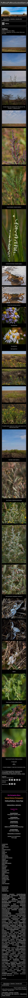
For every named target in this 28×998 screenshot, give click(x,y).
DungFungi (17, 920)
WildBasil (24, 970)
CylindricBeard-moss (15, 918)
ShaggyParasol (4, 956)
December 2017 (5, 886)
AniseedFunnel (14, 895)
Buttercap (4, 908)
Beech (13, 898)
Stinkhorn (13, 963)
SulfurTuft (8, 964)
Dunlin (24, 920)
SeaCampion (11, 954)
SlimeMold (11, 957)
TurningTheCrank (14, 821)
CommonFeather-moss (21, 913)
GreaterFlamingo (14, 926)
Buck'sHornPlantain (15, 906)
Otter (3, 942)
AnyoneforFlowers (14, 813)
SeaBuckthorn (5, 954)
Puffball (17, 947)
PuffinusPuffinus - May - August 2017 (11, 994)
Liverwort (24, 936)
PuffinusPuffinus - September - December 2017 (12, 19)
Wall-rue (10, 969)
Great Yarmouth (5, 856)
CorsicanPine (15, 916)
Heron (11, 932)
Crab (14, 772)
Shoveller (16, 956)
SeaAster (10, 772)
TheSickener (19, 966)
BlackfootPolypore (12, 901)
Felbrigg (3, 853)
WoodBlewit (24, 972)
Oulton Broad (4, 865)
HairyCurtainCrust (5, 932)
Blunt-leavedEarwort (21, 902)
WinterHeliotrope (14, 972)
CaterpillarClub (22, 908)
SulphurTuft (13, 964)
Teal (9, 966)
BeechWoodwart (22, 898)
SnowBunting (16, 959)
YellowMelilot (4, 975)
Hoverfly (10, 933)
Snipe (10, 959)
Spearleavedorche (18, 771)
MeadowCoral (23, 937)
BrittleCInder (23, 904)
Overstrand (4, 867)
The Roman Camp (5, 879)
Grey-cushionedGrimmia (13, 929)
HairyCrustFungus (22, 930)
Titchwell (3, 882)
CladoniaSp (14, 909)
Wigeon (19, 970)
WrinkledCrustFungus (7, 973)
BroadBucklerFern (6, 905)
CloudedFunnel (22, 909)
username (4, 781)
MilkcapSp (12, 939)
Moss (24, 939)
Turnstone (17, 967)
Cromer (3, 851)
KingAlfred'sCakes (12, 935)
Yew (13, 975)
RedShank (4, 950)
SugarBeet (4, 964)
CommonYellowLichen (6, 916)
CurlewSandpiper (5, 918)
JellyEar (24, 933)
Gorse (24, 925)
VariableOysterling (5, 969)
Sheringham (4, 871)
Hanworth (4, 859)
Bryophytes (5, 906)
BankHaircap (23, 896)
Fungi (20, 923)
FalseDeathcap (22, 922)
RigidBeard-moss (11, 950)
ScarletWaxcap (13, 953)
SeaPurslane (17, 772)
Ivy (16, 933)
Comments (4, 776)
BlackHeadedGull (21, 901)
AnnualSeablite (5, 772)
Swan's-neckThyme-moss (21, 964)
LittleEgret (13, 936)
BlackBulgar (4, 901)
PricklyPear (13, 947)
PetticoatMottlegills (5, 944)
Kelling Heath (4, 861)
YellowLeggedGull (23, 973)
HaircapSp (12, 930)
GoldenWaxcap (13, 925)
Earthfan (10, 922)
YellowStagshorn (9, 975)
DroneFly (10, 920)
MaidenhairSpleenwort (6, 937)
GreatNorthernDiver (9, 928)
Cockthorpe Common (6, 849)
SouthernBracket (6, 960)
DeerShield (23, 919)
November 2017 (5, 888)
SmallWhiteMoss (5, 959)
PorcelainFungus (6, 947)
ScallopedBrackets (5, 953)
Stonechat (18, 963)
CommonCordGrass (6, 773)
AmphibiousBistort (6, 895)
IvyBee (20, 933)
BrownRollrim (23, 905)
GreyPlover (4, 930)
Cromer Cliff (4, 852)
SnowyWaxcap (23, 959)
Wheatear (3, 970)
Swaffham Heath (5, 878)
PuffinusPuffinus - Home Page (14, 801)
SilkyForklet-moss (23, 956)
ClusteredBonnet (5, 911)
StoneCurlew (23, 963)
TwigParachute (23, 967)
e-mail (15, 837)
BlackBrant (23, 899)
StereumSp (7, 963)
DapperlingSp (15, 919)
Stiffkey (5, 29)
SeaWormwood (13, 773)
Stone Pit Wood (5, 875)
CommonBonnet (22, 911)
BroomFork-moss (15, 905)
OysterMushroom (21, 942)
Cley (3, 848)
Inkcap (14, 933)
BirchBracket (15, 899)
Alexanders (11, 894)
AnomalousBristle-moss (7, 896)
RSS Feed (4, 978)
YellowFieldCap (16, 973)
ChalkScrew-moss (6, 909)
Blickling (3, 845)
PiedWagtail (5, 946)
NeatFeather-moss (11, 940)
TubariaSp (12, 967)
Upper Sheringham (5, 883)
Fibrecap (16, 923)
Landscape (19, 773)
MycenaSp (4, 940)
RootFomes (17, 950)
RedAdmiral (8, 949)
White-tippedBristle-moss (11, 970)
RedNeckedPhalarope (20, 949)
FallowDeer (15, 922)
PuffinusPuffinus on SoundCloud (14, 833)
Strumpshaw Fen (5, 876)
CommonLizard (12, 915)
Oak (16, 940)
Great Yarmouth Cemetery (7, 857)
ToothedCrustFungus (5, 967)
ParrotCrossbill (5, 943)
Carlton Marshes (5, 846)
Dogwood (4, 920)
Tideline (23, 773)
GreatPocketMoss (17, 928)
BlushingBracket (5, 904)
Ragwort (3, 949)
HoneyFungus (23, 932)
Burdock (24, 906)
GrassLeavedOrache (10, 771)
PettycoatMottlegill (15, 944)
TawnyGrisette (4, 966)
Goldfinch (19, 925)
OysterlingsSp (13, 942)
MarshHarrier (15, 937)
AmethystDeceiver (21, 894)
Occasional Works (14, 829)
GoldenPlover (5, 925)
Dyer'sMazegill (5, 922)
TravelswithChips (14, 817)
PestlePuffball (23, 943)
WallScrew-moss (16, 969)
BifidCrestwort (5, 899)
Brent (14, 904)
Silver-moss (5, 957)
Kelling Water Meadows (6, 863)
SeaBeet (24, 953)
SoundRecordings (14, 825)
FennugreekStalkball (6, 923)
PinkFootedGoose (21, 946)
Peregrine (17, 943)
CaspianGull (16, 908)
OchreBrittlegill (22, 940)
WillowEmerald (4, 972)
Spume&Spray (22, 962)
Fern (12, 923)
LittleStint (19, 936)
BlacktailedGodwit (6, 902)
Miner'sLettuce (19, 939)
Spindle (24, 960)
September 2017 (5, 890)
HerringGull (4, 894)
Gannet (24, 923)
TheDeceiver (14, 966)
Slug (16, 957)
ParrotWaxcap (11, 943)
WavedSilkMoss (23, 969)
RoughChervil (23, 950)
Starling (3, 963)
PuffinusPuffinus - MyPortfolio (14, 805)
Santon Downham (5, 870)
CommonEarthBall (6, 913)
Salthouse (4, 868)
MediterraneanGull (5, 939)
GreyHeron (23, 929)
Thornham (4, 880)
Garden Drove (5, 855)
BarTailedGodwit (5, 898)
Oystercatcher (7, 942)
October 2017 (4, 889)
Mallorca (3, 864)
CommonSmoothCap (21, 915)
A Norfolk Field (5, 844)
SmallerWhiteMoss (22, 957)
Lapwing (4, 936)
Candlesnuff (10, 908)
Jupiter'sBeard (5, 935)
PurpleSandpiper (23, 947)
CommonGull (5, 915)
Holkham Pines (5, 860)
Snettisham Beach (5, 872)
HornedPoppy (4, 933)
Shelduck (10, 956)
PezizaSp (24, 944)
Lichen (8, 936)
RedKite (12, 949)
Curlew (24, 916)
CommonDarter (22, 912)
